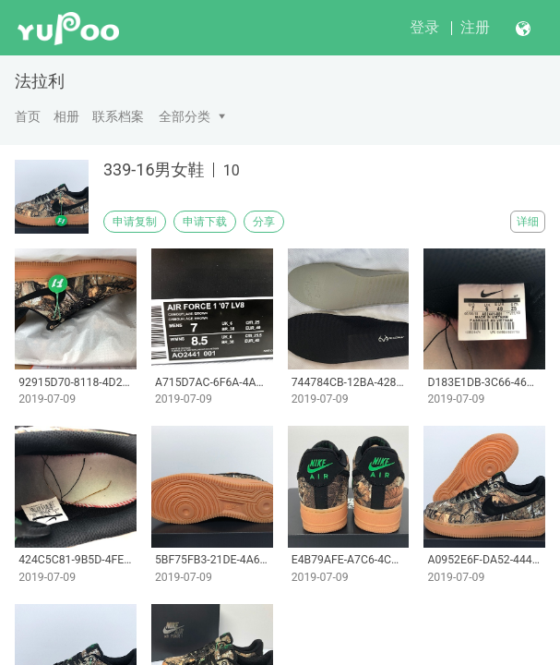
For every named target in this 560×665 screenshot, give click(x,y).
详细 (528, 221)
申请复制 (135, 221)
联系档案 (118, 116)
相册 (66, 116)
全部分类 (184, 116)
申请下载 (205, 221)
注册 (475, 27)
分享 (264, 221)
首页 (28, 116)
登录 (424, 27)
